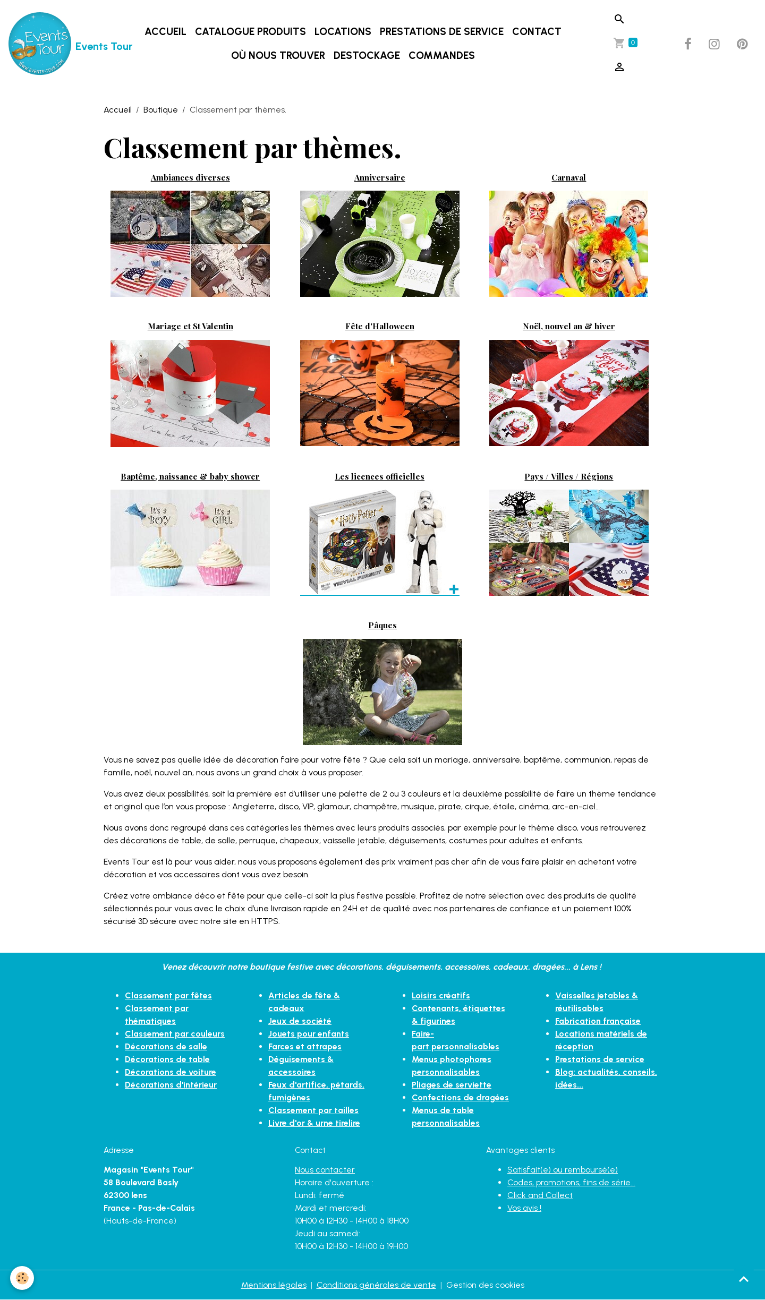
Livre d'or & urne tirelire (314, 1123)
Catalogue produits (250, 31)
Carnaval (568, 177)
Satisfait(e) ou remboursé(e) (562, 1170)
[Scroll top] (743, 1278)
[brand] (54, 44)
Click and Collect (540, 1195)
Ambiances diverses (190, 177)
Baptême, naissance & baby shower (190, 476)
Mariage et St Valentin (190, 325)
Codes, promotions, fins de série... (571, 1182)
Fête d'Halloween (379, 325)
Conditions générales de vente (376, 1285)
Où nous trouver (278, 55)
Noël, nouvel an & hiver (569, 325)
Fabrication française (598, 1021)
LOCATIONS (342, 31)
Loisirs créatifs (441, 995)
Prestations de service (442, 31)
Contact (537, 31)
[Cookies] (23, 1278)
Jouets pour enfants (308, 1034)
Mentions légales (274, 1285)
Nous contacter (325, 1170)
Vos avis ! (524, 1208)
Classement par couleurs (175, 1034)
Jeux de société (300, 1021)
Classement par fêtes (168, 995)
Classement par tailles (313, 1110)
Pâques (382, 624)
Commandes (442, 55)
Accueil (165, 31)
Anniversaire (379, 177)
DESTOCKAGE (367, 55)
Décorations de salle (166, 1046)
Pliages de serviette (451, 1085)
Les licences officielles (379, 476)
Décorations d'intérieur (171, 1085)
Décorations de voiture (170, 1072)
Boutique (160, 110)
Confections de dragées (460, 1097)
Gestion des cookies (485, 1285)
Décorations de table (167, 1059)
